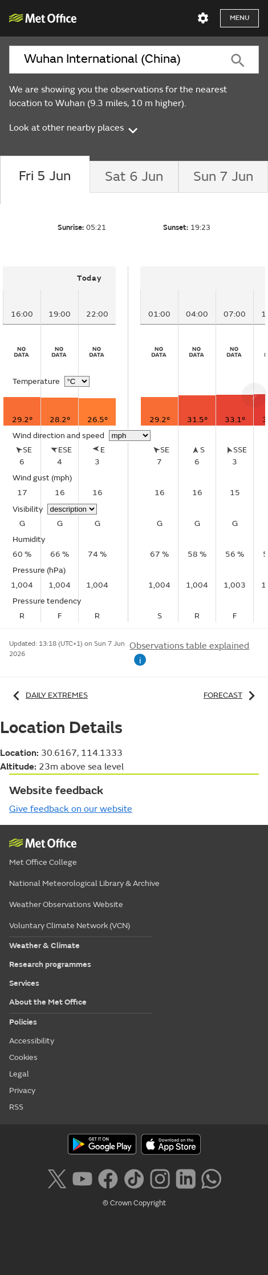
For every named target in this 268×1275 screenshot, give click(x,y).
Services (24, 983)
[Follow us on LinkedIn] (186, 1177)
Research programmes (50, 964)
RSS (16, 1107)
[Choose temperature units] (77, 381)
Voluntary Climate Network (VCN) (69, 925)
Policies (23, 1022)
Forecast (231, 695)
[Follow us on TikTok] (134, 1177)
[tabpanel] (66, 444)
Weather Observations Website (66, 904)
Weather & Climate (44, 945)
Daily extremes (48, 695)
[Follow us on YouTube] (82, 1177)
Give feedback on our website (70, 809)
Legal (19, 1074)
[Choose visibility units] (72, 509)
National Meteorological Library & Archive (84, 883)
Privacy (22, 1090)
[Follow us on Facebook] (108, 1177)
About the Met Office (48, 1002)
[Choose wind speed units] (130, 435)
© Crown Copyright (134, 1203)
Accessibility (31, 1041)
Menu (239, 18)
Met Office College (43, 862)
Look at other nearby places (74, 128)
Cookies (23, 1057)
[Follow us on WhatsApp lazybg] (211, 1177)
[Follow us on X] (57, 1177)
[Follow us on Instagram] (160, 1177)
